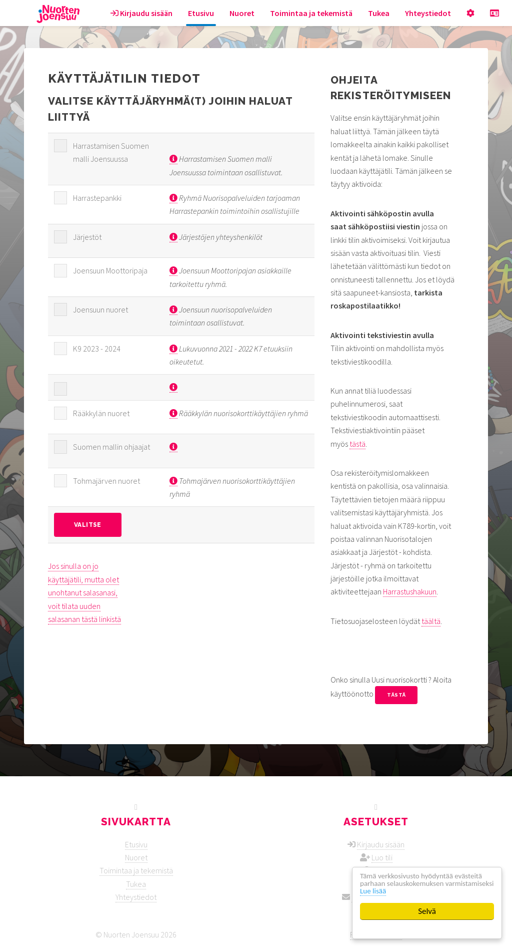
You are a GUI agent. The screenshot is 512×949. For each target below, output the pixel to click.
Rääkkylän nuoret (101, 413)
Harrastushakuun (409, 591)
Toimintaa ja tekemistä (311, 13)
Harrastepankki (97, 198)
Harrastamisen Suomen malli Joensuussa (111, 152)
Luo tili (382, 857)
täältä (431, 621)
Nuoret (242, 13)
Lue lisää (431, 890)
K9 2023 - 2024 (96, 349)
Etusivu (201, 13)
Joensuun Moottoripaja (110, 270)
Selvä (427, 911)
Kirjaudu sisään (141, 13)
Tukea (379, 13)
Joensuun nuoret (100, 309)
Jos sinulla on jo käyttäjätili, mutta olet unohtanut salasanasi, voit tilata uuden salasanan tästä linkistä (84, 592)
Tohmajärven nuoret (106, 481)
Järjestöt (87, 237)
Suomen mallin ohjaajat (111, 447)
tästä (358, 444)
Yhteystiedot (428, 13)
